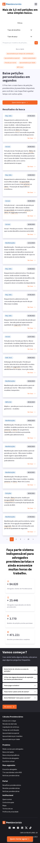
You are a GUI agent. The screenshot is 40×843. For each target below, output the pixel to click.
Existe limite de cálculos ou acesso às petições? (20, 670)
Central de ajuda (8, 802)
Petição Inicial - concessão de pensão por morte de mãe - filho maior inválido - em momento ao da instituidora (19, 209)
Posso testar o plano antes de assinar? (20, 692)
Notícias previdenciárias (10, 775)
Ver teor (32, 138)
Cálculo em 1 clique (9, 721)
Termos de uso (7, 809)
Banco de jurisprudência (10, 755)
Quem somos (7, 799)
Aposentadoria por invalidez (12, 736)
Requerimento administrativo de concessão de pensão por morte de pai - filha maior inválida (18, 301)
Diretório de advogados (10, 758)
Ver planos (9, 707)
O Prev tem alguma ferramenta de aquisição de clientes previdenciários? (20, 678)
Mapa (4, 805)
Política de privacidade (10, 812)
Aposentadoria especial (10, 733)
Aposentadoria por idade (11, 739)
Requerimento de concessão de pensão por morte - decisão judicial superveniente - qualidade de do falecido (20, 322)
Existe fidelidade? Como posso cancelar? (20, 698)
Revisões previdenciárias (11, 788)
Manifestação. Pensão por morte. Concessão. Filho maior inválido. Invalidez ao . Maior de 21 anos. (19, 479)
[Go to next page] (33, 539)
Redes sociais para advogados (12, 749)
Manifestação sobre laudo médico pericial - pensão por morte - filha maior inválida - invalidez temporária (19, 387)
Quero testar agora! (20, 839)
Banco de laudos (8, 752)
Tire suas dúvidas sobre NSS (12, 772)
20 (28, 539)
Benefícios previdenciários (11, 785)
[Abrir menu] (36, 4)
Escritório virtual (8, 761)
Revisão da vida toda (9, 724)
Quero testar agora (20, 102)
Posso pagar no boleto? (20, 686)
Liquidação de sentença (10, 727)
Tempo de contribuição (10, 730)
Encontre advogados (9, 769)
